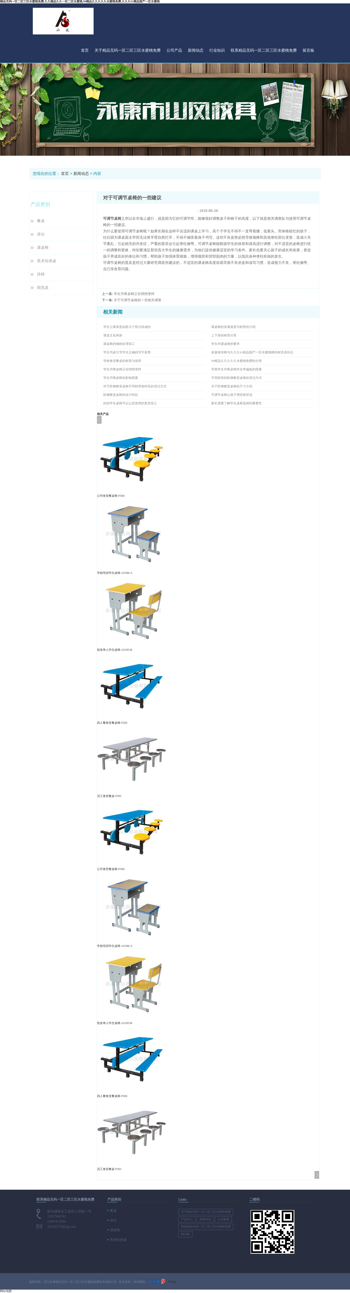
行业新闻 (223, 1219)
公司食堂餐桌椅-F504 (110, 495)
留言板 (308, 50)
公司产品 (174, 50)
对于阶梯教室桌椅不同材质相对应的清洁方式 (134, 386)
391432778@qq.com (61, 1226)
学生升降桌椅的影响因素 (120, 378)
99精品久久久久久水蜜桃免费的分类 (236, 361)
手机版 (172, 1282)
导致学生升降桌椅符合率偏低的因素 (236, 369)
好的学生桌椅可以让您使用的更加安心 (130, 403)
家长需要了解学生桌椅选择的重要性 (236, 403)
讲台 (41, 234)
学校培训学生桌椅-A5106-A (114, 573)
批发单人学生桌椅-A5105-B (114, 649)
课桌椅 (43, 247)
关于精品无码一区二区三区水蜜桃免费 (128, 50)
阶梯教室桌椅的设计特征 (120, 395)
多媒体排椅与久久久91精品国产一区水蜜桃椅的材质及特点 (252, 352)
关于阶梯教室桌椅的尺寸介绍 (231, 386)
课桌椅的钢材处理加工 (119, 344)
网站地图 (6, 1291)
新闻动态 (195, 50)
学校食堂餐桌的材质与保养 (122, 361)
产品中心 (187, 1219)
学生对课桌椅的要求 (225, 344)
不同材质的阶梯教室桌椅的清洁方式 (236, 378)
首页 (85, 50)
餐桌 (41, 221)
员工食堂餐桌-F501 (109, 796)
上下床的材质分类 (223, 335)
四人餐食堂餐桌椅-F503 (112, 722)
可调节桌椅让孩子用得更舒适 (231, 395)
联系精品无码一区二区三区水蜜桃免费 (264, 50)
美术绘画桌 (46, 261)
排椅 (41, 274)
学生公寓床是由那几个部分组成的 (127, 327)
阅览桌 (43, 287)
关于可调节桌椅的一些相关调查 (137, 300)
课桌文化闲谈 (112, 335)
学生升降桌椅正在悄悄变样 (134, 294)
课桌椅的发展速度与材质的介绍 (233, 327)
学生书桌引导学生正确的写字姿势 (127, 352)
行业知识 (217, 50)
